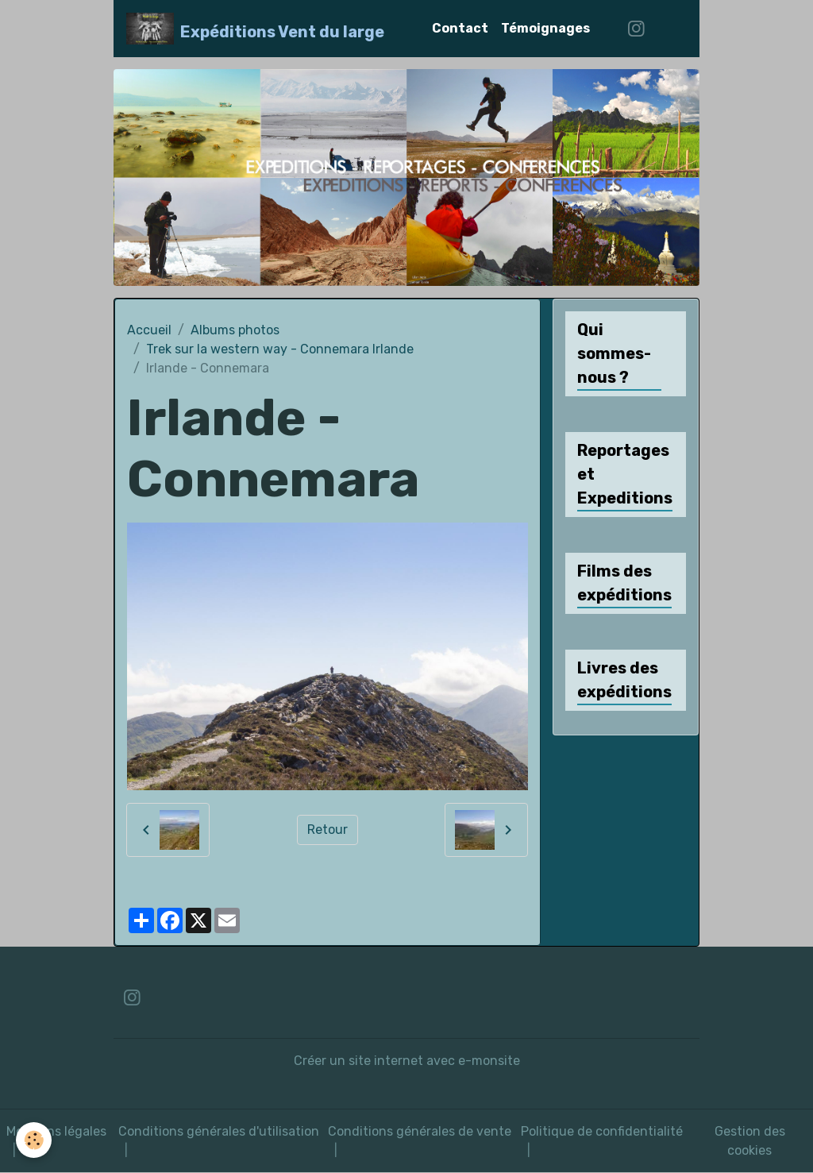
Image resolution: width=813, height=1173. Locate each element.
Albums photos (235, 330)
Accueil (149, 330)
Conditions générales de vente (419, 1131)
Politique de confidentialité (602, 1131)
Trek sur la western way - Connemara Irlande (280, 349)
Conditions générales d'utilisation (218, 1131)
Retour (327, 829)
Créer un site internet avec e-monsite (407, 1060)
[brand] (255, 28)
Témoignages (545, 28)
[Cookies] (34, 1140)
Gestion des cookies (750, 1141)
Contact (460, 28)
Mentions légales (56, 1131)
